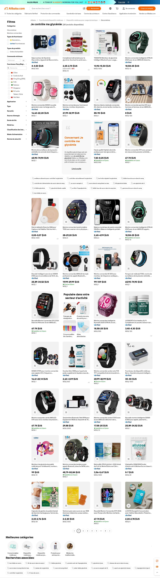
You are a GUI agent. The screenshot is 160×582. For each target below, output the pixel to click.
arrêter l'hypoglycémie (78, 188)
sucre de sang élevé (60, 568)
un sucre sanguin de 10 (99, 568)
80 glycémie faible (120, 183)
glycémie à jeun (97, 563)
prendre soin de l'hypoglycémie (76, 563)
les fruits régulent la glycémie (106, 178)
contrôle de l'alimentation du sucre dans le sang (48, 183)
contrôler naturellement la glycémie (79, 178)
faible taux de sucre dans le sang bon (103, 188)
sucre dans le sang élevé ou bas (98, 183)
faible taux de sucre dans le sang (132, 178)
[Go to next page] (110, 531)
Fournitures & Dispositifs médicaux (51, 20)
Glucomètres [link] (105, 20)
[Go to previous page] (74, 531)
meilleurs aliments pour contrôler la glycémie (47, 178)
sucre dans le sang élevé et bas (18, 568)
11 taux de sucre (33, 573)
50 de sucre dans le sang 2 (35, 563)
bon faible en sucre (39, 193)
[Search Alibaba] (56, 8)
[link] (157, 561)
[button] (84, 8)
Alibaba (33, 20)
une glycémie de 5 (138, 183)
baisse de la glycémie (41, 568)
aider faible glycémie (79, 568)
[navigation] (17, 276)
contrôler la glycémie (15, 573)
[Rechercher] (93, 8)
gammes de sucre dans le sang (131, 188)
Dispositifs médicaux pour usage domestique (82, 20)
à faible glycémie (38, 188)
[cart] (117, 9)
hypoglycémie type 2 (142, 568)
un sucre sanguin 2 (76, 183)
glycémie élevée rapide (57, 188)
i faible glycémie (55, 563)
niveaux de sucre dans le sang (117, 563)
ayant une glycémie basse (121, 568)
